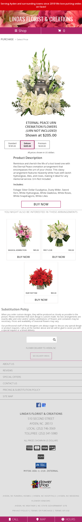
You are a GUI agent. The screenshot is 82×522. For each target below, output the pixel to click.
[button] (41, 465)
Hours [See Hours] (68, 519)
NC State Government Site (52, 505)
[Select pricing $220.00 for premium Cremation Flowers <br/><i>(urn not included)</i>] (42, 145)
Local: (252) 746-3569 (41, 428)
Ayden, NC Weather (25, 505)
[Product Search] (41, 339)
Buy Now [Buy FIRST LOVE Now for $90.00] (58, 257)
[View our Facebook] (38, 406)
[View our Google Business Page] (43, 406)
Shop (20, 30)
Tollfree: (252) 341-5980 (41, 433)
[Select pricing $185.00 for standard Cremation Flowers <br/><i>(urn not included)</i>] (12, 145)
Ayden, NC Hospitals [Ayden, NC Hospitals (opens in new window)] (44, 496)
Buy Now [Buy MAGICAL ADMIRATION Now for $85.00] (23, 257)
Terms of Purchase (42, 510)
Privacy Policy (20, 510)
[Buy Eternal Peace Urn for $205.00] (41, 204)
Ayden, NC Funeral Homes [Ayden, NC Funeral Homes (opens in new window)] (17, 496)
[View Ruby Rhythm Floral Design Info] (41, 277)
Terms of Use (62, 510)
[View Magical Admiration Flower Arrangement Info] (23, 234)
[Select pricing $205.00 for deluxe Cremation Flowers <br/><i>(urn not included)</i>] (27, 145)
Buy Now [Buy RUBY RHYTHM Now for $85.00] (41, 300)
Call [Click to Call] (13, 519)
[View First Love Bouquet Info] (58, 234)
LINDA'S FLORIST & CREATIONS (41, 19)
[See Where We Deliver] (41, 355)
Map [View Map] (41, 519)
